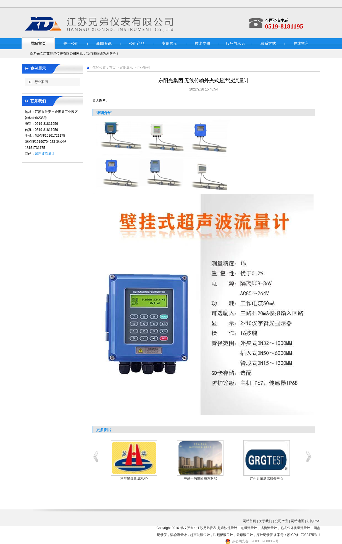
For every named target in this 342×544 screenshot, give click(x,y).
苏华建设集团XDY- (134, 478)
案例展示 (169, 44)
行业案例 (41, 82)
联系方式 (268, 44)
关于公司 (71, 44)
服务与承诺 (235, 44)
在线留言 (301, 44)
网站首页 (38, 44)
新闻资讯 (104, 44)
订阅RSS (313, 521)
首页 (112, 67)
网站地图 (297, 521)
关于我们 (265, 521)
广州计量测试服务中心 (266, 478)
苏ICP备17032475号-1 (303, 535)
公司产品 (136, 44)
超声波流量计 (45, 154)
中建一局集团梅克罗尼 (200, 478)
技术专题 (202, 44)
